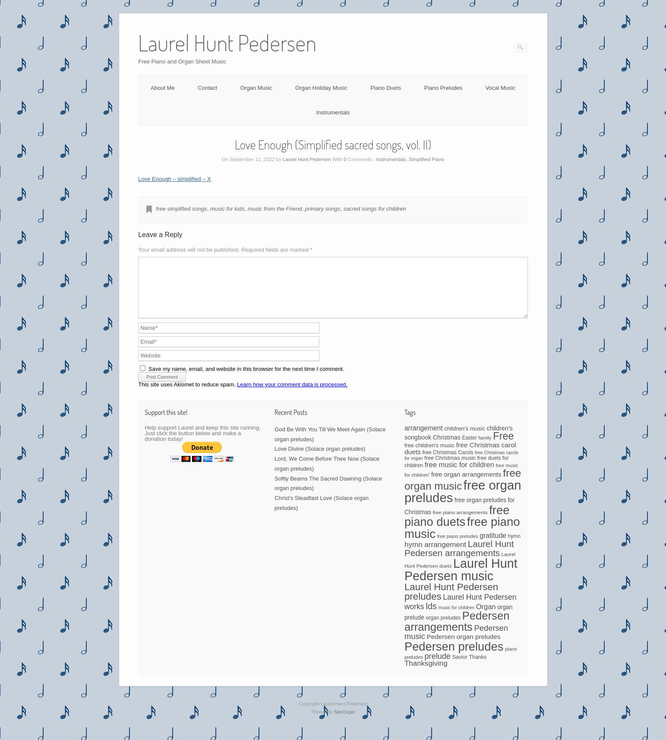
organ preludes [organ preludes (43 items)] (443, 628)
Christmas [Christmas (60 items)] (447, 447)
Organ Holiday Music (321, 88)
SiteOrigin (344, 722)
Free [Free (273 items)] (503, 446)
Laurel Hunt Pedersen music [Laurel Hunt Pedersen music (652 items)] (461, 580)
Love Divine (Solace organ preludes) (320, 459)
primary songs (323, 209)
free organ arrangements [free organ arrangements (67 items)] (466, 484)
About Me (163, 88)
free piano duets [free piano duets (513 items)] (456, 526)
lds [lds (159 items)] (431, 616)
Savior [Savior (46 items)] (459, 667)
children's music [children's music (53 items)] (464, 439)
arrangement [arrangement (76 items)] (423, 438)
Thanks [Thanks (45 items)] (478, 667)
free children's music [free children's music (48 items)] (429, 455)
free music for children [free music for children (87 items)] (459, 475)
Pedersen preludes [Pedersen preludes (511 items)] (453, 657)
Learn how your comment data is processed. (292, 395)
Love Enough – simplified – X (174, 179)
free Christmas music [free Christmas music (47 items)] (450, 468)
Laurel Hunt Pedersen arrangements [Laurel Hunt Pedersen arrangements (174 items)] (459, 558)
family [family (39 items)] (485, 448)
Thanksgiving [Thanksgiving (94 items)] (426, 674)
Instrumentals (333, 112)
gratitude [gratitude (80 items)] (493, 546)
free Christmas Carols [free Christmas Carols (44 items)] (447, 463)
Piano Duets (385, 88)
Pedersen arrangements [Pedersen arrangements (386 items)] (457, 631)
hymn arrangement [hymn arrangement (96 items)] (435, 555)
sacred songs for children (374, 209)
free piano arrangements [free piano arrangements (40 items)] (460, 522)
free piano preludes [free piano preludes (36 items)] (457, 546)
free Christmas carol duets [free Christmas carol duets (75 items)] (460, 459)
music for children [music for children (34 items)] (457, 617)
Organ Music (256, 88)
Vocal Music (500, 88)
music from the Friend (275, 209)
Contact (207, 88)
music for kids (227, 209)
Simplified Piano (426, 159)
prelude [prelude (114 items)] (438, 666)
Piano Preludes (443, 88)
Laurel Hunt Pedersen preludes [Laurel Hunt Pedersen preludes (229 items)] (451, 602)
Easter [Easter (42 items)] (469, 448)
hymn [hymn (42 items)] (514, 547)
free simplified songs (181, 209)
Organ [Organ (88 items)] (486, 617)
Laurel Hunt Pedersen (307, 159)
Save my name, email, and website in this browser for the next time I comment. (246, 379)
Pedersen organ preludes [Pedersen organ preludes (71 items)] (463, 647)
